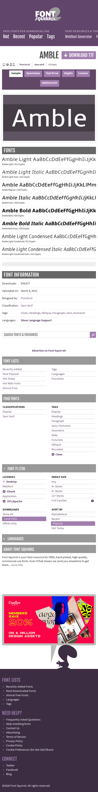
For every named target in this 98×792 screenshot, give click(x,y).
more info (17, 565)
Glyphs (68, 73)
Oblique (46, 313)
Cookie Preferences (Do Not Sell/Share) (29, 750)
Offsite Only (10, 523)
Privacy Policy (14, 741)
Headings (34, 313)
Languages (58, 374)
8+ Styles (57, 491)
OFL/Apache (12, 501)
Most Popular (11, 374)
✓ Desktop (10, 482)
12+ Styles (58, 496)
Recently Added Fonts (19, 687)
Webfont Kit (49, 83)
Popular (36, 36)
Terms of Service (16, 737)
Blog (9, 774)
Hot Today (9, 379)
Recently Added (12, 369)
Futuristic (57, 440)
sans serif (39, 64)
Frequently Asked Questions (23, 720)
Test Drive (52, 73)
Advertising (13, 732)
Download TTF (79, 55)
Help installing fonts (18, 724)
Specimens (33, 73)
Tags (51, 36)
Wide (54, 435)
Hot (6, 36)
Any (54, 482)
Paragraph (58, 313)
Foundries (58, 379)
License (83, 73)
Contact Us (12, 728)
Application (10, 496)
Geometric (58, 430)
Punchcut (24, 64)
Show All (8, 514)
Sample (16, 73)
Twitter (10, 765)
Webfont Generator (78, 36)
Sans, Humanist (75, 313)
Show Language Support (36, 320)
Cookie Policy (14, 745)
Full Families (59, 500)
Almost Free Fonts (17, 695)
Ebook (9, 492)
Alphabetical (59, 514)
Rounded (57, 449)
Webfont (8, 486)
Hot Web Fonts (12, 383)
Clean (24, 313)
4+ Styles (57, 486)
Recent (19, 36)
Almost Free (10, 388)
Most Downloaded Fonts (21, 691)
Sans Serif (27, 306)
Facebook (12, 770)
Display (7, 412)
